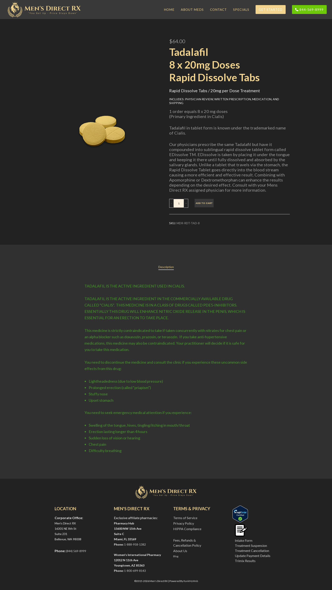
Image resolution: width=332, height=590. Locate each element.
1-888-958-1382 (135, 544)
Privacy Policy (183, 523)
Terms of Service (185, 518)
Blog (175, 556)
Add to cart (204, 203)
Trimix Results (245, 561)
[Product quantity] (178, 203)
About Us (180, 551)
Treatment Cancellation (252, 551)
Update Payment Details (252, 556)
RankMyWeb (191, 581)
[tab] (166, 267)
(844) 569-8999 (76, 551)
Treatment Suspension (251, 545)
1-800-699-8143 (135, 570)
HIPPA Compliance (187, 529)
